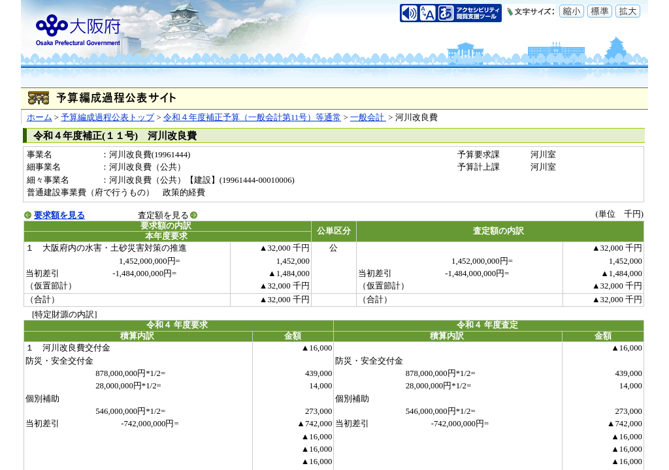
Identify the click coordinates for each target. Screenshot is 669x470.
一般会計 (368, 117)
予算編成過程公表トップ (107, 117)
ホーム (39, 117)
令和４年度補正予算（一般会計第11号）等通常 (252, 117)
